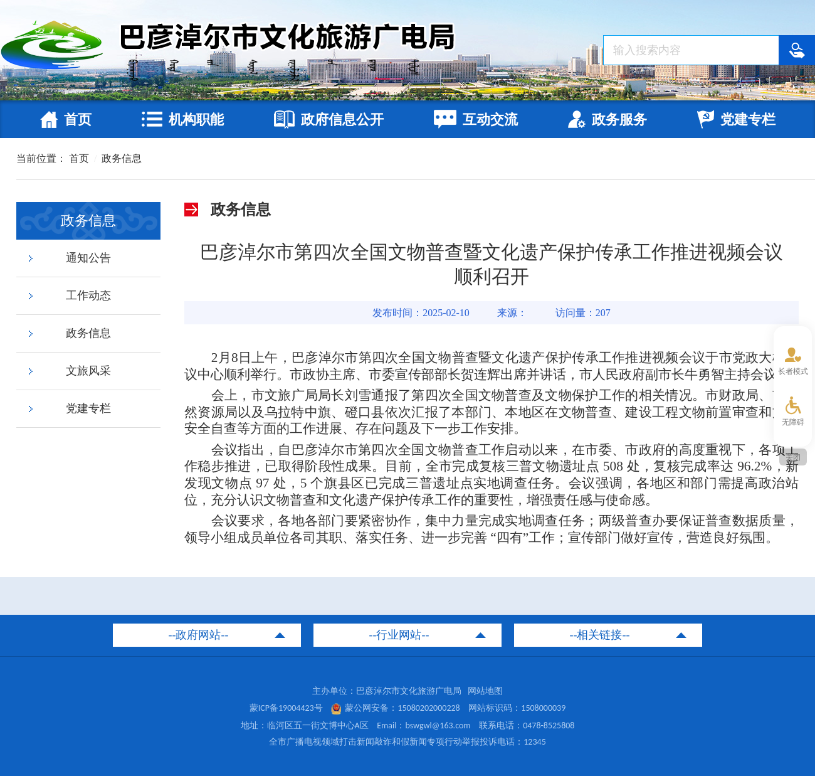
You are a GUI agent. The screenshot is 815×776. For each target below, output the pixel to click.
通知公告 (88, 258)
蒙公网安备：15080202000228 (395, 708)
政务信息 (122, 158)
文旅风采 (88, 370)
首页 (79, 158)
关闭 (793, 457)
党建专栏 (88, 408)
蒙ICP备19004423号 (286, 708)
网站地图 (485, 691)
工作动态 (88, 295)
